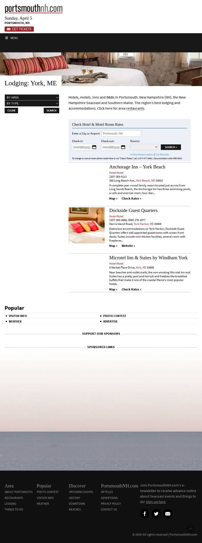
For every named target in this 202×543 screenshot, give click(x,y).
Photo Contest (114, 316)
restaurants (135, 108)
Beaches (75, 509)
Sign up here (156, 501)
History (74, 498)
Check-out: (107, 141)
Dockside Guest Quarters (133, 210)
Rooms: (135, 141)
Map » (113, 198)
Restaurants (14, 498)
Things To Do (14, 509)
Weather (15, 321)
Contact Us (109, 509)
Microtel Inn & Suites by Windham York (148, 257)
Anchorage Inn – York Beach (137, 166)
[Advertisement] (101, 361)
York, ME (141, 267)
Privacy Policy (111, 504)
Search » (171, 147)
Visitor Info (18, 316)
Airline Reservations (142, 154)
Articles (107, 492)
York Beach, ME (145, 180)
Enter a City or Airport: (86, 133)
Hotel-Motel (116, 173)
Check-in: (77, 141)
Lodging (10, 504)
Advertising (109, 498)
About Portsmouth (18, 492)
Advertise (110, 321)
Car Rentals (162, 154)
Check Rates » (131, 198)
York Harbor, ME (144, 224)
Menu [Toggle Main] (11, 38)
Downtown (77, 504)
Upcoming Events (81, 492)
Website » (128, 246)
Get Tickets (19, 29)
